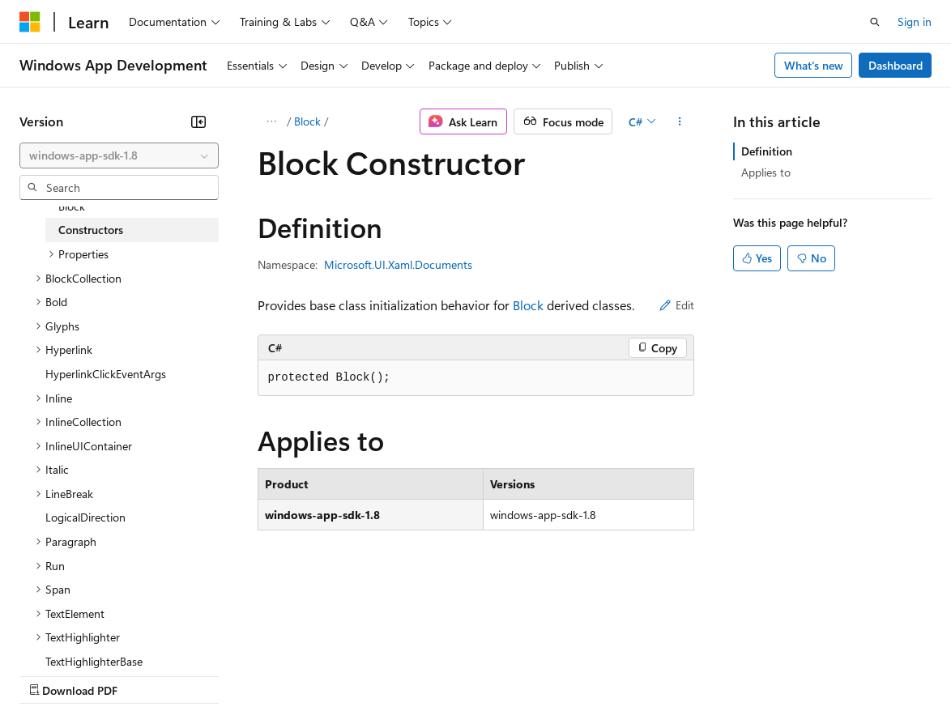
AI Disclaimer (51, 674)
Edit (676, 305)
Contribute (290, 674)
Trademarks (671, 674)
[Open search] (875, 21)
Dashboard (895, 65)
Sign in (915, 21)
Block (307, 121)
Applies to (766, 172)
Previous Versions (147, 674)
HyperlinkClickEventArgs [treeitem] (105, 373)
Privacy (354, 674)
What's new (813, 65)
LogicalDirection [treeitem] (85, 517)
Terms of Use (592, 674)
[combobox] (119, 155)
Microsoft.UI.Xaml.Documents (398, 264)
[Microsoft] (30, 21)
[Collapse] (198, 121)
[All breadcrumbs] (272, 121)
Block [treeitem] (71, 206)
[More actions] (679, 121)
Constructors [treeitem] (90, 229)
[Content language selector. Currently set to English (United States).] (93, 636)
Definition (766, 151)
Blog (221, 674)
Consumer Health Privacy (465, 674)
